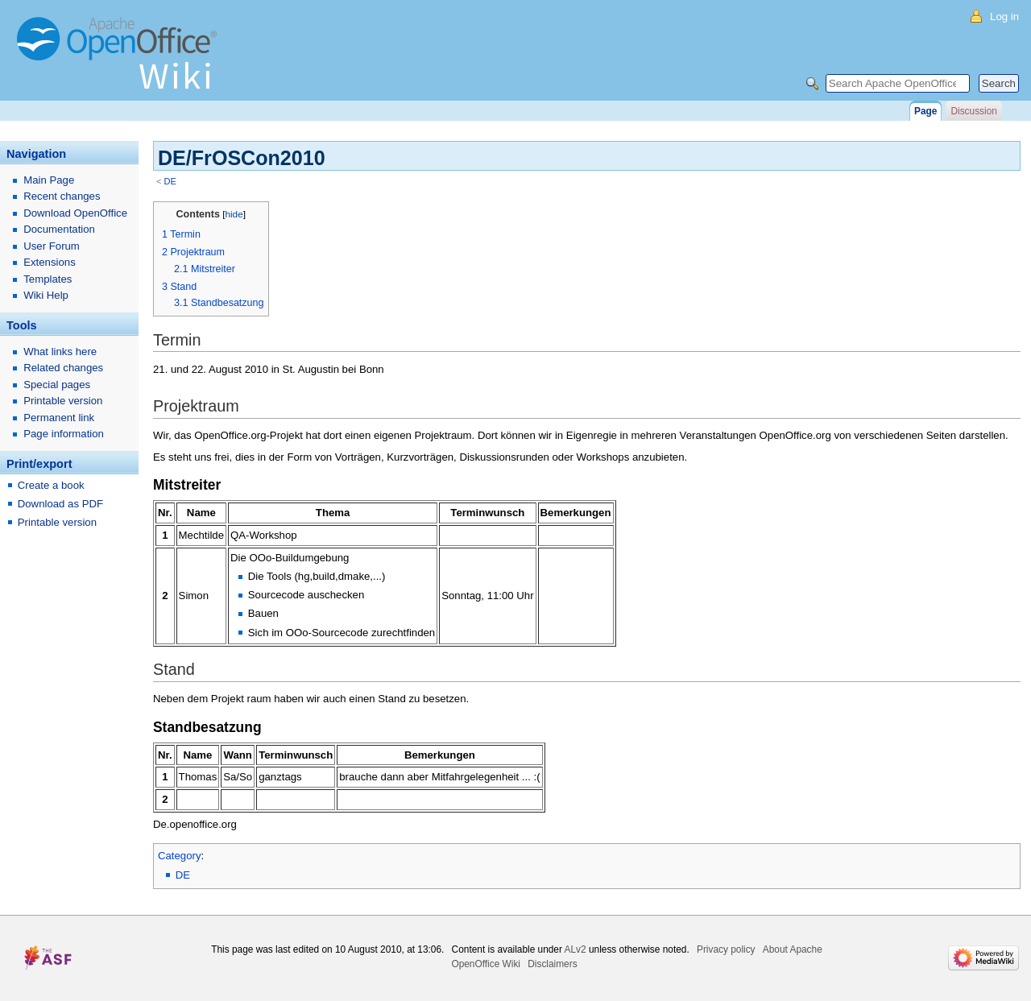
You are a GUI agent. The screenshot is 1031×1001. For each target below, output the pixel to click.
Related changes (63, 368)
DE (170, 181)
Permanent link (58, 418)
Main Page (48, 180)
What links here (60, 351)
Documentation (59, 229)
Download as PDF (60, 504)
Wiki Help (45, 295)
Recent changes (61, 196)
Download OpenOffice (75, 213)
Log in (1004, 16)
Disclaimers (552, 964)
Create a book (51, 485)
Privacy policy (726, 949)
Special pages (56, 384)
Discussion (973, 111)
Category (179, 856)
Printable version (62, 401)
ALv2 (575, 949)
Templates (47, 279)
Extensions (49, 262)
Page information (63, 434)
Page (925, 111)
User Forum (51, 246)
